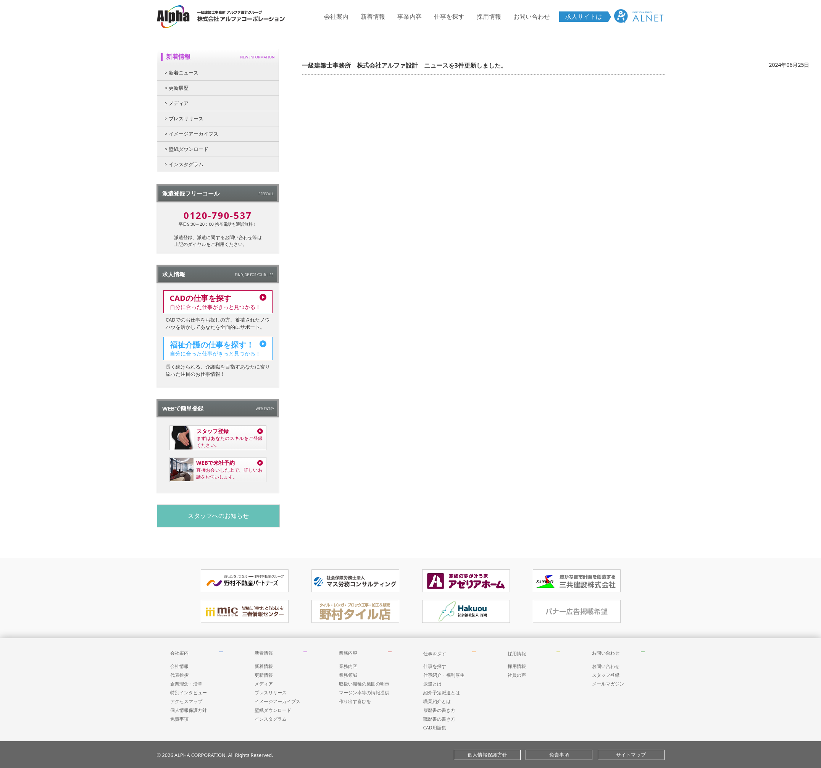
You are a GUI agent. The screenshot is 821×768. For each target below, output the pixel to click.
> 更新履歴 (177, 87)
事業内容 (409, 16)
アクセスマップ (186, 701)
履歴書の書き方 (439, 710)
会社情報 (179, 666)
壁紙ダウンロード (273, 710)
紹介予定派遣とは (441, 692)
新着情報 (373, 16)
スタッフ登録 (605, 675)
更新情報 (264, 675)
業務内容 (348, 653)
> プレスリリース (184, 118)
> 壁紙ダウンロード (187, 149)
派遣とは (432, 684)
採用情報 (489, 16)
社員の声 (517, 675)
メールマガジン (608, 684)
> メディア (177, 103)
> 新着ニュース (182, 72)
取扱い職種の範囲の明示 (364, 684)
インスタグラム (271, 719)
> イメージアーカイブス (192, 133)
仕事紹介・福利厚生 (444, 675)
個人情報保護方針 (188, 710)
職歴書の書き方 (439, 719)
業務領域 (348, 675)
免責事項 (179, 719)
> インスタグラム (184, 164)
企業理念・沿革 (186, 684)
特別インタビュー (188, 692)
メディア (264, 684)
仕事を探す (449, 16)
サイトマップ (631, 754)
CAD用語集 (434, 727)
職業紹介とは (437, 701)
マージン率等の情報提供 (364, 692)
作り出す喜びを (355, 701)
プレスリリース (271, 692)
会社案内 (336, 16)
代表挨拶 (179, 675)
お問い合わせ (531, 16)
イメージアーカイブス (277, 701)
